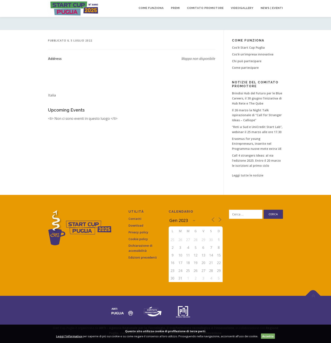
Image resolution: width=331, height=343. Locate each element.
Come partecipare (245, 68)
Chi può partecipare (246, 61)
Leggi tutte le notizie (247, 175)
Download (135, 225)
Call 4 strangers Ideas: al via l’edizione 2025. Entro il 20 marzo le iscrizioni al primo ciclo (256, 160)
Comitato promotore (205, 8)
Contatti (134, 219)
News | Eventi (272, 8)
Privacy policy (138, 232)
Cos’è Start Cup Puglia (248, 47)
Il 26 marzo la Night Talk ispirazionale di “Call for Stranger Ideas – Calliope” (257, 115)
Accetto (268, 336)
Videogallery (242, 8)
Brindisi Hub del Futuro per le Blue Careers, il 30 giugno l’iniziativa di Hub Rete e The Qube (257, 98)
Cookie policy (138, 239)
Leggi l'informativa (69, 336)
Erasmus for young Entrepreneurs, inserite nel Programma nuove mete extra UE (257, 144)
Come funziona (151, 8)
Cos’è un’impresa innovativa (252, 54)
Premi (175, 8)
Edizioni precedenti (142, 257)
